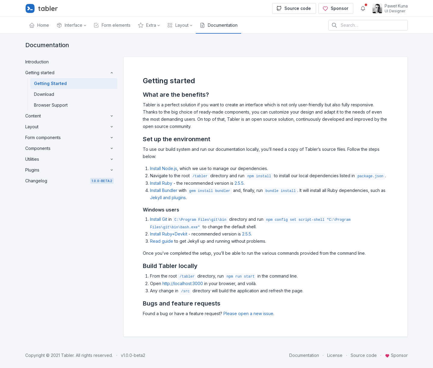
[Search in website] (368, 25)
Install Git (158, 219)
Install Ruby (161, 183)
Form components (69, 138)
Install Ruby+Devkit (168, 233)
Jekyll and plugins (168, 197)
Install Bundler (163, 190)
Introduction (37, 61)
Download (44, 94)
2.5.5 (239, 183)
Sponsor (335, 8)
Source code (293, 8)
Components (69, 148)
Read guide (161, 241)
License (334, 355)
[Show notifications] (363, 8)
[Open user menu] (390, 8)
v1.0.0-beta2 (133, 355)
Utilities (69, 159)
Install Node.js (163, 168)
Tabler (67, 355)
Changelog (69, 181)
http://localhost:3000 (182, 283)
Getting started (69, 73)
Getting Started (50, 83)
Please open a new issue (248, 313)
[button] (71, 25)
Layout (69, 127)
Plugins (69, 170)
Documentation (304, 355)
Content (69, 116)
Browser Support (51, 105)
